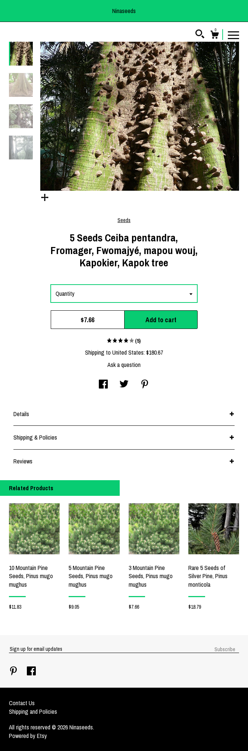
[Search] (200, 35)
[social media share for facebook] (103, 385)
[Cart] (214, 35)
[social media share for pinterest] (144, 385)
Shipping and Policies (33, 711)
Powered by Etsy (28, 736)
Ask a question (124, 365)
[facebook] (31, 672)
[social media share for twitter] (124, 385)
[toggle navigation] (233, 34)
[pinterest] (14, 672)
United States (128, 352)
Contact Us (22, 703)
